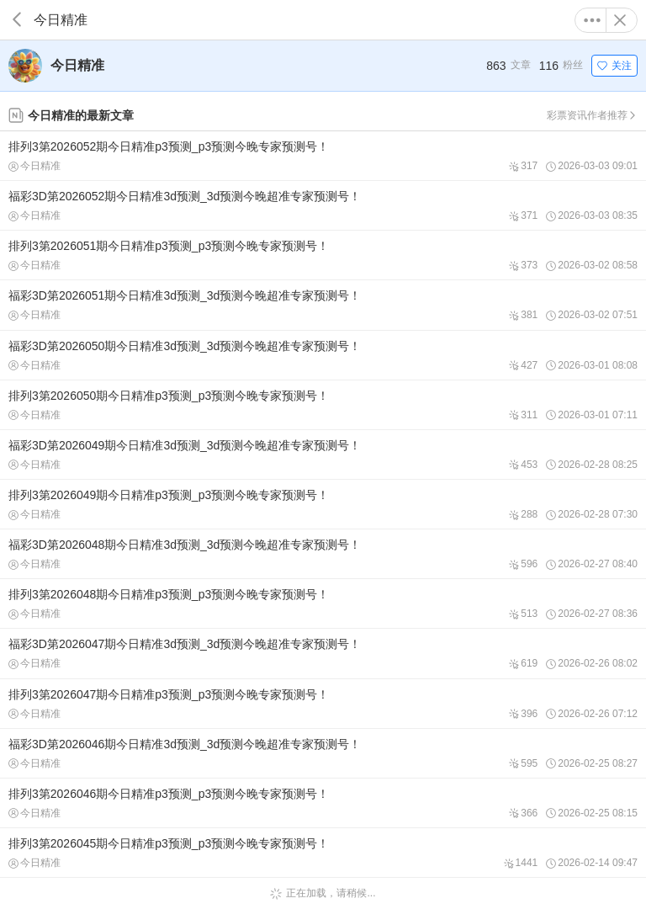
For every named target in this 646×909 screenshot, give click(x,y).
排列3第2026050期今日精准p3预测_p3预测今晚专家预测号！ (323, 404)
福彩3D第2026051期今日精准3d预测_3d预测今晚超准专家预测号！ (323, 304)
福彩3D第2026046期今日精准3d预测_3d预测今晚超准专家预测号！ (323, 753)
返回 (17, 20)
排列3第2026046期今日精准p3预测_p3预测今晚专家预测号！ (323, 803)
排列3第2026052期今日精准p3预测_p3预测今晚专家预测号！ (323, 155)
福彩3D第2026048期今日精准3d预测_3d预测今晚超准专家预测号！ (323, 553)
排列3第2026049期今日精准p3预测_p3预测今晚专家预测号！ (323, 504)
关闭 (619, 20)
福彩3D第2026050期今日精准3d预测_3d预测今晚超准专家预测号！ (323, 355)
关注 (614, 66)
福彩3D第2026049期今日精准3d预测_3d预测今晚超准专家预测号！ (323, 454)
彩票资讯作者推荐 (592, 115)
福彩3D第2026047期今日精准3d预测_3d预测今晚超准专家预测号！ (323, 653)
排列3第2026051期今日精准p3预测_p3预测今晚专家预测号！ (323, 255)
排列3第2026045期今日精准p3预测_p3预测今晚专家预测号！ (323, 852)
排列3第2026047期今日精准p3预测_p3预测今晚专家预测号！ (323, 703)
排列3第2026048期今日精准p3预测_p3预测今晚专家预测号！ (323, 603)
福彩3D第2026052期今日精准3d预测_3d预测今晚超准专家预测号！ (323, 205)
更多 (592, 20)
